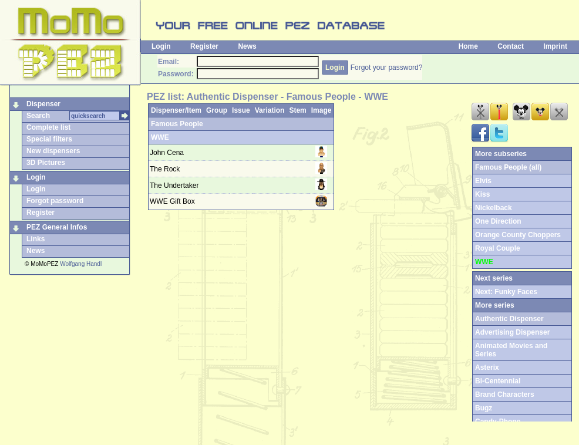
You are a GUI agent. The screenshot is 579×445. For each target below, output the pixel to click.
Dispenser (43, 104)
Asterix (487, 367)
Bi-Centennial (497, 381)
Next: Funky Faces (506, 292)
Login (161, 46)
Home (468, 46)
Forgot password (54, 201)
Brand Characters (504, 394)
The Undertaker (174, 185)
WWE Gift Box (172, 201)
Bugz (483, 408)
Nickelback (493, 208)
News (247, 46)
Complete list (48, 127)
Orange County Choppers (518, 235)
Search (38, 116)
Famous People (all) (508, 167)
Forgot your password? (387, 67)
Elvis (483, 181)
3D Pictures (45, 163)
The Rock (165, 169)
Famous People (177, 124)
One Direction (498, 221)
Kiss (482, 194)
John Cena (167, 153)
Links (35, 239)
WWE (160, 137)
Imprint (555, 46)
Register (204, 46)
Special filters (49, 139)
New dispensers (53, 151)
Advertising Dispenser (512, 332)
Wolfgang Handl (81, 264)
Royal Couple (497, 248)
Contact (510, 46)
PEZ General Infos (56, 227)
